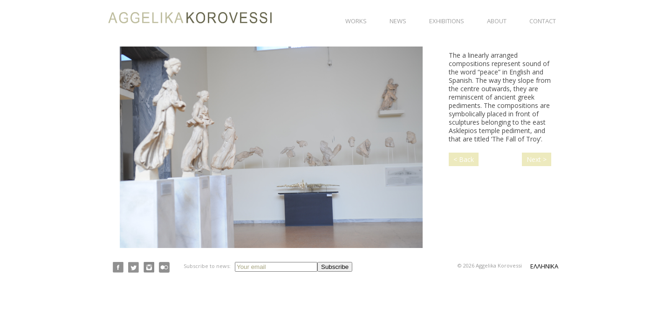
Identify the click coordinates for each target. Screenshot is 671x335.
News (398, 21)
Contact (542, 21)
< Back (463, 159)
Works (356, 21)
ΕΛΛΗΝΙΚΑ (544, 266)
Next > (537, 159)
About (497, 21)
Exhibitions (446, 21)
